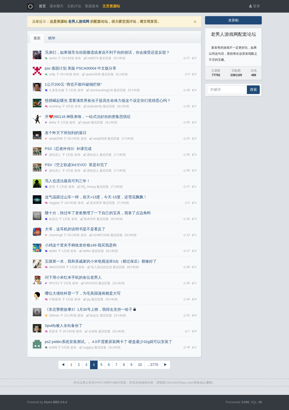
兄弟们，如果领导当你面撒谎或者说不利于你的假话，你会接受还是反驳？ (107, 52)
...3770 (152, 365)
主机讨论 (74, 6)
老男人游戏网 (78, 21)
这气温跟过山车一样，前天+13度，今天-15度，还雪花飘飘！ (96, 197)
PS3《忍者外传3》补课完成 (68, 149)
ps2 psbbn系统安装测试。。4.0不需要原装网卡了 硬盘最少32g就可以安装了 (108, 342)
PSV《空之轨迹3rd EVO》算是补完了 (76, 165)
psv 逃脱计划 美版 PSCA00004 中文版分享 (81, 68)
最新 (37, 38)
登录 (254, 6)
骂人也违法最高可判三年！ (67, 181)
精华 (51, 38)
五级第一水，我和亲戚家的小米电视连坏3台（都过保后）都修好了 (101, 261)
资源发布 (92, 6)
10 (140, 365)
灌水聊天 (56, 6)
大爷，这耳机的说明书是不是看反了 (75, 229)
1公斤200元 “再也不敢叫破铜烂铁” (73, 84)
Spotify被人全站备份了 (63, 326)
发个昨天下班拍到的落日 (65, 133)
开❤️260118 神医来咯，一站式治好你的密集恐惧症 (88, 117)
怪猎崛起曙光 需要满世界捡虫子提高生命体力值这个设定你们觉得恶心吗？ (108, 101)
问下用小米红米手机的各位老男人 (73, 277)
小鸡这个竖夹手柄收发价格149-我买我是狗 (81, 245)
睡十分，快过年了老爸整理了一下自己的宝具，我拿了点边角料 (98, 213)
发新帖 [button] (233, 20)
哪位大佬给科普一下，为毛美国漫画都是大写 (83, 293)
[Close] (195, 21)
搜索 (253, 89)
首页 (42, 6)
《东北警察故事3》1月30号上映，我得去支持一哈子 (88, 309)
